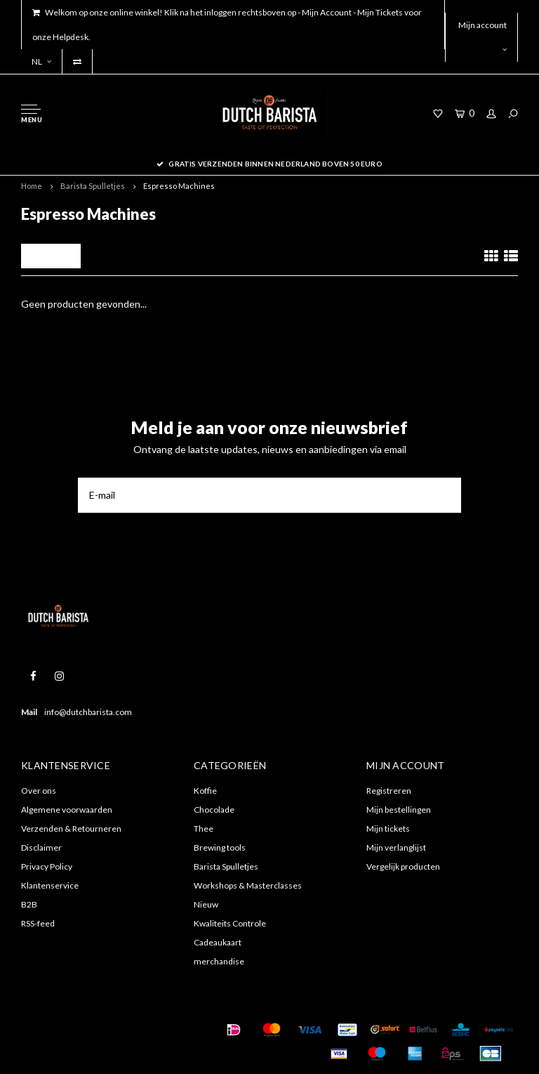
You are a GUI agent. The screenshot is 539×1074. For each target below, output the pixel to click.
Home (31, 185)
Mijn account (482, 36)
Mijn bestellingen (398, 809)
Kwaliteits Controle (230, 923)
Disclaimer (41, 847)
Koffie (205, 790)
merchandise (219, 961)
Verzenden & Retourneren (71, 828)
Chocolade (214, 809)
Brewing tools (220, 847)
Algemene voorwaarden (66, 809)
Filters (51, 256)
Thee (203, 828)
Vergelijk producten (403, 866)
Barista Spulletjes (92, 185)
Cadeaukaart (217, 942)
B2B (29, 904)
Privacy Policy (46, 866)
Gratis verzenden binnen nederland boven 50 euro (269, 163)
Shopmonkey (54, 1047)
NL (41, 61)
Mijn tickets (388, 828)
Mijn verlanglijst (396, 847)
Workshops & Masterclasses (248, 885)
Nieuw (206, 904)
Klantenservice (50, 885)
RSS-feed (38, 923)
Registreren (388, 790)
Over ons (38, 790)
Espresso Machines (179, 185)
